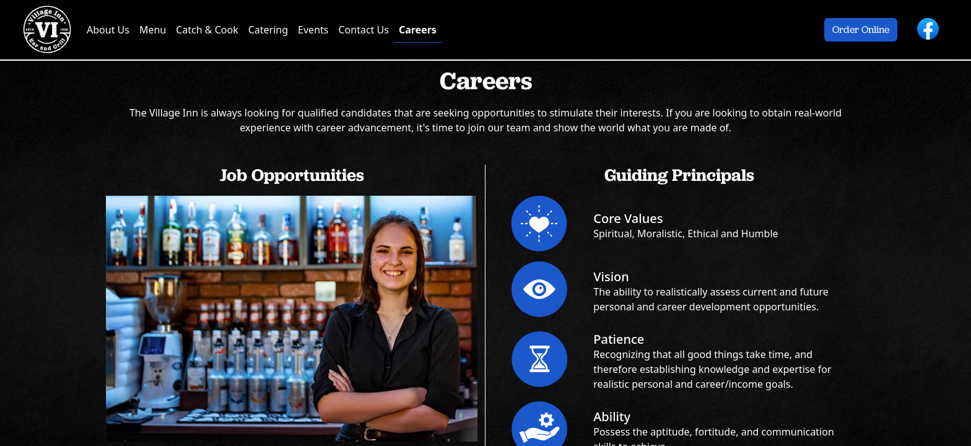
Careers (418, 30)
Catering (268, 30)
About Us (108, 30)
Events (313, 30)
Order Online (860, 29)
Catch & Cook (207, 30)
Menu (152, 30)
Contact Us (363, 30)
